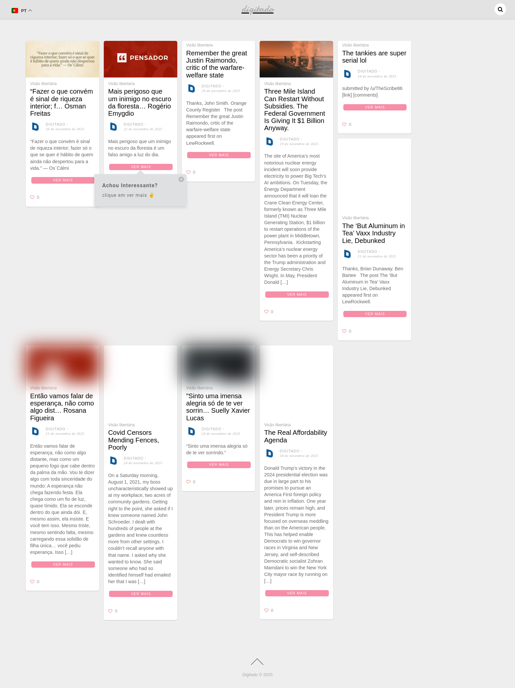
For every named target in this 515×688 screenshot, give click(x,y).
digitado (56, 124)
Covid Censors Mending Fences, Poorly (133, 440)
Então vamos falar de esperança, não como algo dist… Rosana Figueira (62, 407)
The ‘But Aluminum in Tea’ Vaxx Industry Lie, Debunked (373, 233)
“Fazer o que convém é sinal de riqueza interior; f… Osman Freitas (61, 102)
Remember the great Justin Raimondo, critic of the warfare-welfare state (216, 64)
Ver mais (63, 180)
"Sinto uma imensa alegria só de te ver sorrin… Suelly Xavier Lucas (218, 407)
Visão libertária (43, 83)
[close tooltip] (181, 180)
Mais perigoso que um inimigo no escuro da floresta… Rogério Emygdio (139, 102)
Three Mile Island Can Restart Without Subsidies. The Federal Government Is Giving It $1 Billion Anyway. (294, 110)
